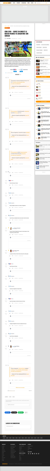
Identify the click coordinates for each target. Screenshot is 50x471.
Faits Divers (3, 457)
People (3, 452)
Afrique (3, 460)
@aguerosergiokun (23, 152)
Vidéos (30, 2)
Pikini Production (21, 451)
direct (10, 396)
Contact (29, 447)
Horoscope (12, 453)
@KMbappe (13, 369)
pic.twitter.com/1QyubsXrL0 (16, 155)
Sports (33, 2)
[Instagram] (34, 453)
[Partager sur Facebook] (8, 412)
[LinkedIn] (36, 453)
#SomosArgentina (14, 111)
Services (37, 2)
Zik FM (20, 457)
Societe (3, 447)
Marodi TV (20, 447)
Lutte (2, 456)
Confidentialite (30, 448)
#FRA (24, 82)
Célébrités (19, 2)
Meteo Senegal (13, 447)
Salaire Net (12, 448)
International (25, 2)
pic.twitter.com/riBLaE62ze (16, 83)
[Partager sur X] (14, 412)
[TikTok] (38, 453)
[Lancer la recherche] (46, 3)
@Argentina (27, 111)
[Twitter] (42, 0)
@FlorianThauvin (22, 368)
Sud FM (20, 458)
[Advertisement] (25, 13)
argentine (6, 396)
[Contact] (36, 0)
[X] (30, 453)
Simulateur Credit (13, 456)
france (13, 396)
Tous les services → (13, 457)
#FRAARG (14, 82)
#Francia (16, 112)
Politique (11, 2)
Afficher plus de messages (20, 387)
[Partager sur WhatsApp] (21, 412)
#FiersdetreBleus (19, 82)
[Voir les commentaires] (26, 412)
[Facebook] (28, 453)
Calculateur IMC (13, 452)
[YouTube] (44, 0)
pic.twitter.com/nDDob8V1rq (16, 371)
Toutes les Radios (21, 454)
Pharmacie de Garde (13, 451)
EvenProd (20, 448)
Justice (15, 2)
